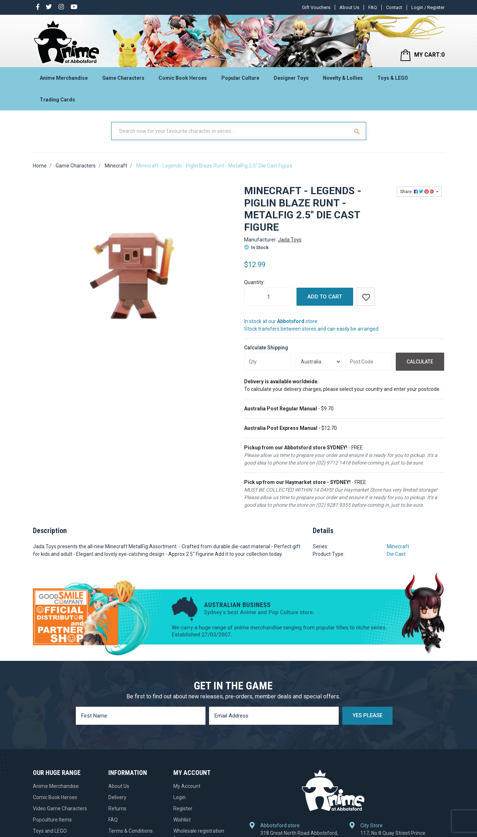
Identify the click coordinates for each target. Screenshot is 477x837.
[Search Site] (358, 131)
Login (179, 797)
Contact (394, 7)
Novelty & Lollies (343, 78)
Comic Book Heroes (183, 78)
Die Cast (396, 554)
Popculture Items (52, 820)
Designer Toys (291, 78)
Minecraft (398, 546)
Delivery (117, 797)
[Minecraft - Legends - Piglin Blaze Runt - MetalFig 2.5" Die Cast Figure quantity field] (268, 297)
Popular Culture (240, 78)
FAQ (372, 7)
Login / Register (428, 7)
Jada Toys (290, 240)
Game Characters (123, 78)
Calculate (420, 362)
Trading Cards (57, 100)
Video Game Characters (60, 808)
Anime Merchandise (64, 78)
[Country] (318, 362)
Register (182, 808)
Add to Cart (324, 296)
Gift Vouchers (316, 7)
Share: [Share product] (417, 191)
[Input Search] (231, 131)
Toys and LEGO (50, 831)
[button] (366, 297)
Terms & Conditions (130, 831)
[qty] (267, 362)
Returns (117, 808)
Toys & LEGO (392, 78)
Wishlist (182, 820)
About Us (349, 7)
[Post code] (368, 362)
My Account (186, 786)
